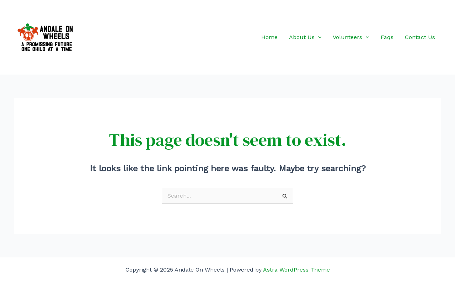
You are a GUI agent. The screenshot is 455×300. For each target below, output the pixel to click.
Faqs (387, 37)
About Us (305, 37)
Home (269, 37)
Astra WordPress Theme (296, 269)
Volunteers (351, 37)
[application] (318, 37)
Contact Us (420, 37)
